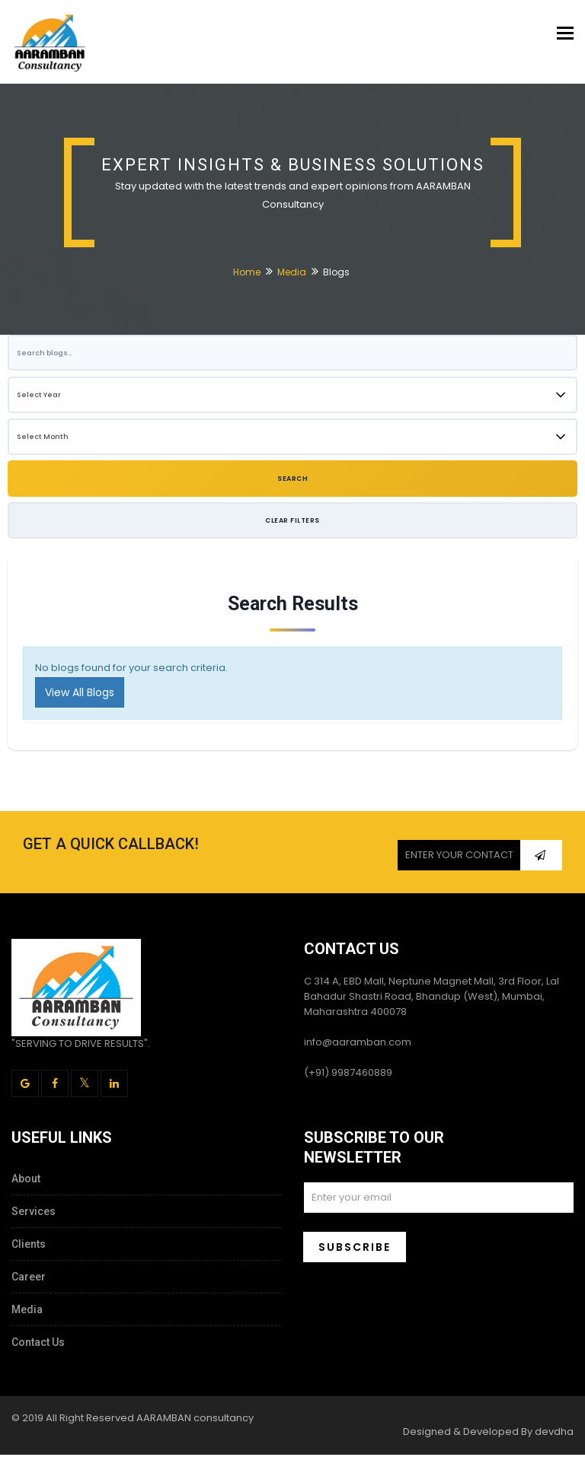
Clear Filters (292, 521)
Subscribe (354, 1249)
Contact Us (38, 1344)
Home (247, 272)
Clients (28, 1246)
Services (33, 1213)
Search (292, 480)
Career (28, 1279)
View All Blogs (79, 694)
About (25, 1181)
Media (291, 272)
